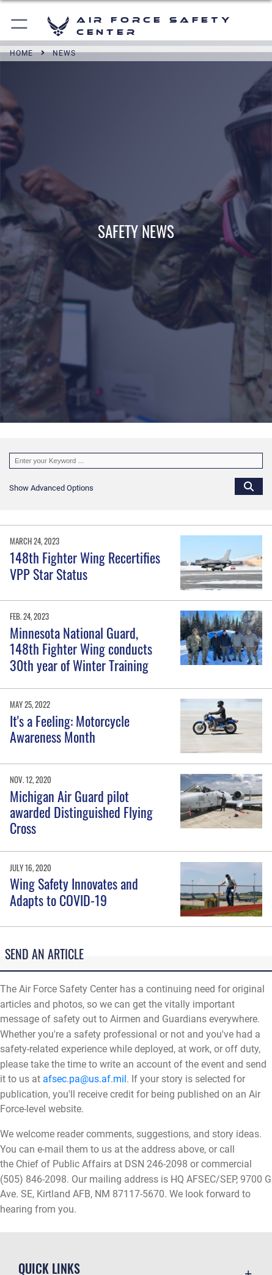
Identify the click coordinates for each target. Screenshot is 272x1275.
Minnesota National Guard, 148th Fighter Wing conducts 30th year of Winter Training (81, 649)
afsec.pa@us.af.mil (85, 1079)
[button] (20, 26)
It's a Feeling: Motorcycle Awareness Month (70, 728)
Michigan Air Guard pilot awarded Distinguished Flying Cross (81, 812)
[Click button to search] (249, 486)
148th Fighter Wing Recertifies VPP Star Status (85, 565)
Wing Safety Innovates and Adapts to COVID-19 (74, 891)
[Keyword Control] (136, 461)
